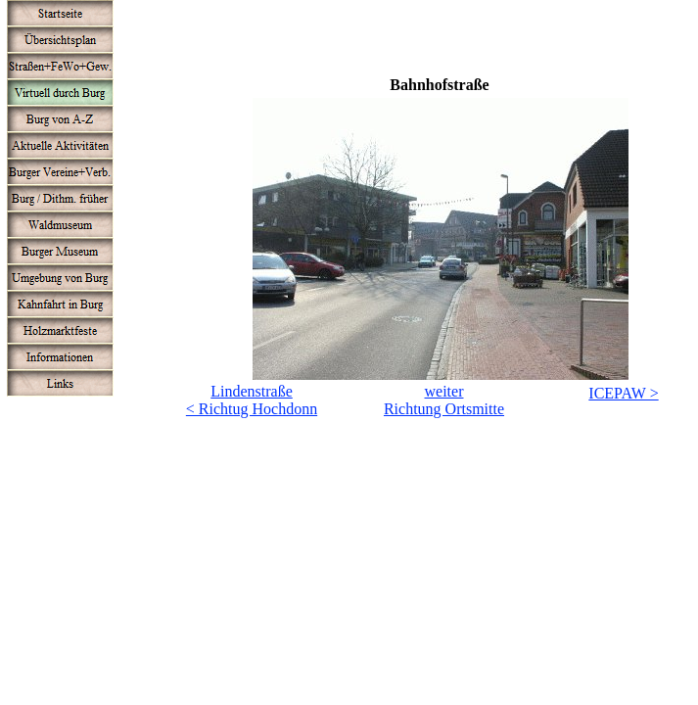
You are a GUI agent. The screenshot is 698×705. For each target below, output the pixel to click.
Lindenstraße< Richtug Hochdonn (251, 400)
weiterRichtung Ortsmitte (444, 400)
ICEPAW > (623, 393)
